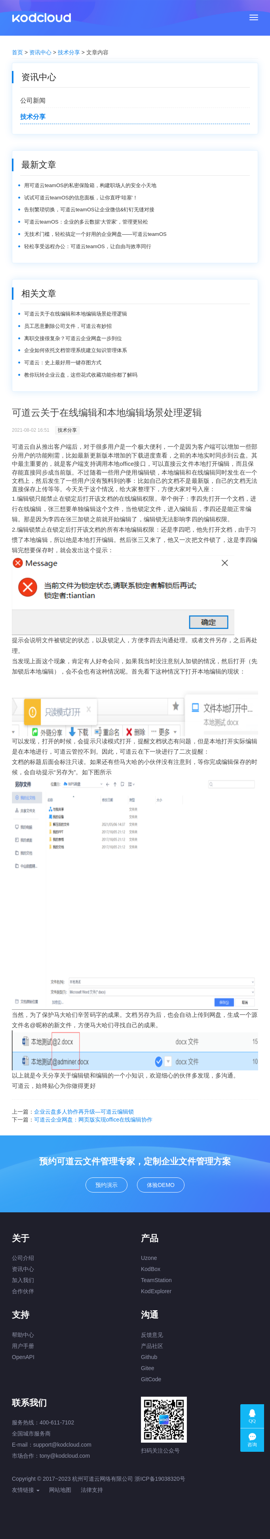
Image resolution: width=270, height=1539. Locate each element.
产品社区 (152, 1346)
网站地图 (60, 1490)
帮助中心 (23, 1335)
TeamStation (156, 1280)
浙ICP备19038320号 (160, 1479)
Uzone (149, 1258)
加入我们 (23, 1280)
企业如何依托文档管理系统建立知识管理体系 (75, 350)
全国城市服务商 (31, 1433)
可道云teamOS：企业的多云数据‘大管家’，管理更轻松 (86, 222)
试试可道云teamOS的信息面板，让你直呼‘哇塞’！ (81, 198)
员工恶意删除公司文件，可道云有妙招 (68, 326)
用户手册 (23, 1346)
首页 (17, 52)
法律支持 (92, 1490)
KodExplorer (156, 1291)
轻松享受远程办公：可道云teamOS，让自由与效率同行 (87, 246)
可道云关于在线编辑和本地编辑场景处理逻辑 (75, 314)
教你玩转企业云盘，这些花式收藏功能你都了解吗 (80, 375)
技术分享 (69, 52)
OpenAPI (23, 1357)
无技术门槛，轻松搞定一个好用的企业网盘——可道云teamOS (95, 234)
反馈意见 (152, 1335)
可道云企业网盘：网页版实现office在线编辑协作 (93, 1119)
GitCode (151, 1379)
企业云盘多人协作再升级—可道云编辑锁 (84, 1111)
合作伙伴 (23, 1291)
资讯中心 (40, 52)
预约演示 (106, 1185)
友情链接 (26, 1490)
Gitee (147, 1368)
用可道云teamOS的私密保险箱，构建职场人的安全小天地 (90, 185)
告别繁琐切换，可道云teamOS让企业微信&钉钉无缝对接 (89, 209)
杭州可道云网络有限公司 (102, 1479)
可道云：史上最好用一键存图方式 (62, 363)
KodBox (150, 1269)
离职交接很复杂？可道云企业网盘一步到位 (73, 338)
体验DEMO (161, 1185)
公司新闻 (33, 100)
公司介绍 (23, 1258)
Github (149, 1357)
